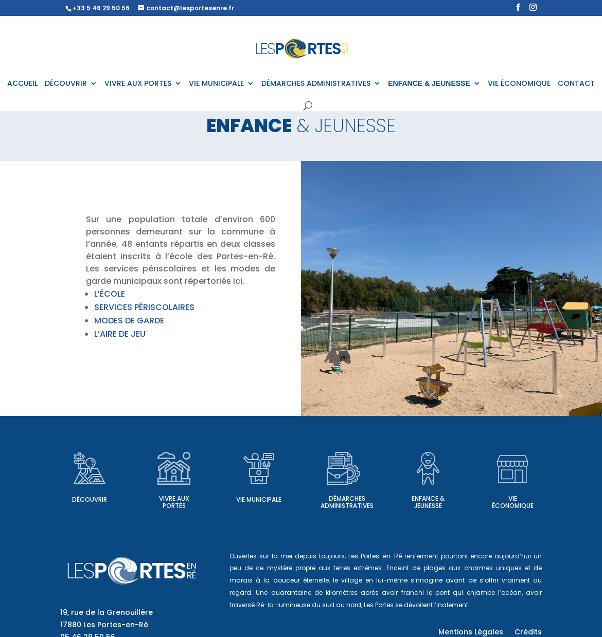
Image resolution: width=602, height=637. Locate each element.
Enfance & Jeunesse (428, 502)
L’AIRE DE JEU (120, 334)
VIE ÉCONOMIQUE (519, 84)
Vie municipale (258, 499)
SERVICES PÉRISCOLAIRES (144, 307)
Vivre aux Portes (174, 502)
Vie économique (513, 502)
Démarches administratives (347, 502)
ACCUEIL (22, 84)
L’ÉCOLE (109, 294)
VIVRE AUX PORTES (137, 84)
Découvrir (89, 499)
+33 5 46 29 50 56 (101, 8)
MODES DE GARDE (129, 320)
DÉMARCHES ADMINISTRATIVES (315, 84)
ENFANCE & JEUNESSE (429, 83)
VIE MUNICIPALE (216, 84)
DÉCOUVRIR (66, 84)
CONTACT (576, 84)
